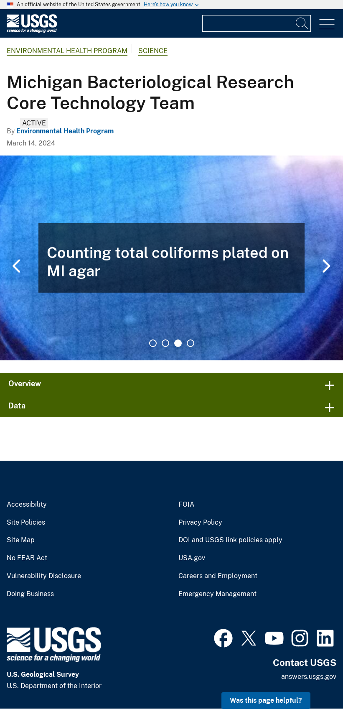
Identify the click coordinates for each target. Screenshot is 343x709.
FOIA (186, 504)
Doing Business (30, 594)
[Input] (256, 23)
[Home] (32, 31)
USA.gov (191, 558)
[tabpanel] (171, 258)
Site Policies (26, 522)
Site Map (21, 540)
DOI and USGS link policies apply (230, 540)
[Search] (302, 23)
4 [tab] (190, 343)
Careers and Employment (217, 576)
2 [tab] (165, 343)
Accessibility (27, 504)
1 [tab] (153, 343)
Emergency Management (217, 594)
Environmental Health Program (67, 51)
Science (153, 51)
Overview (24, 383)
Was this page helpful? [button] (266, 700)
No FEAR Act (27, 558)
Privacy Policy (200, 522)
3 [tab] (178, 343)
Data (16, 405)
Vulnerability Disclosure (44, 576)
